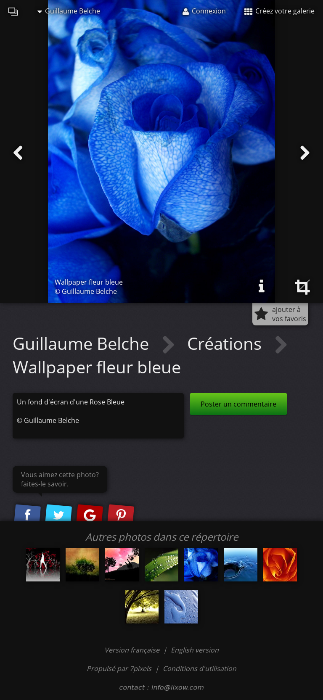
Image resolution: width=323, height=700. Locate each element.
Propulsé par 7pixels (119, 668)
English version (195, 650)
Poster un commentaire (238, 404)
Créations (226, 343)
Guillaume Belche (68, 11)
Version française (132, 650)
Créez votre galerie (279, 11)
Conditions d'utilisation (199, 668)
